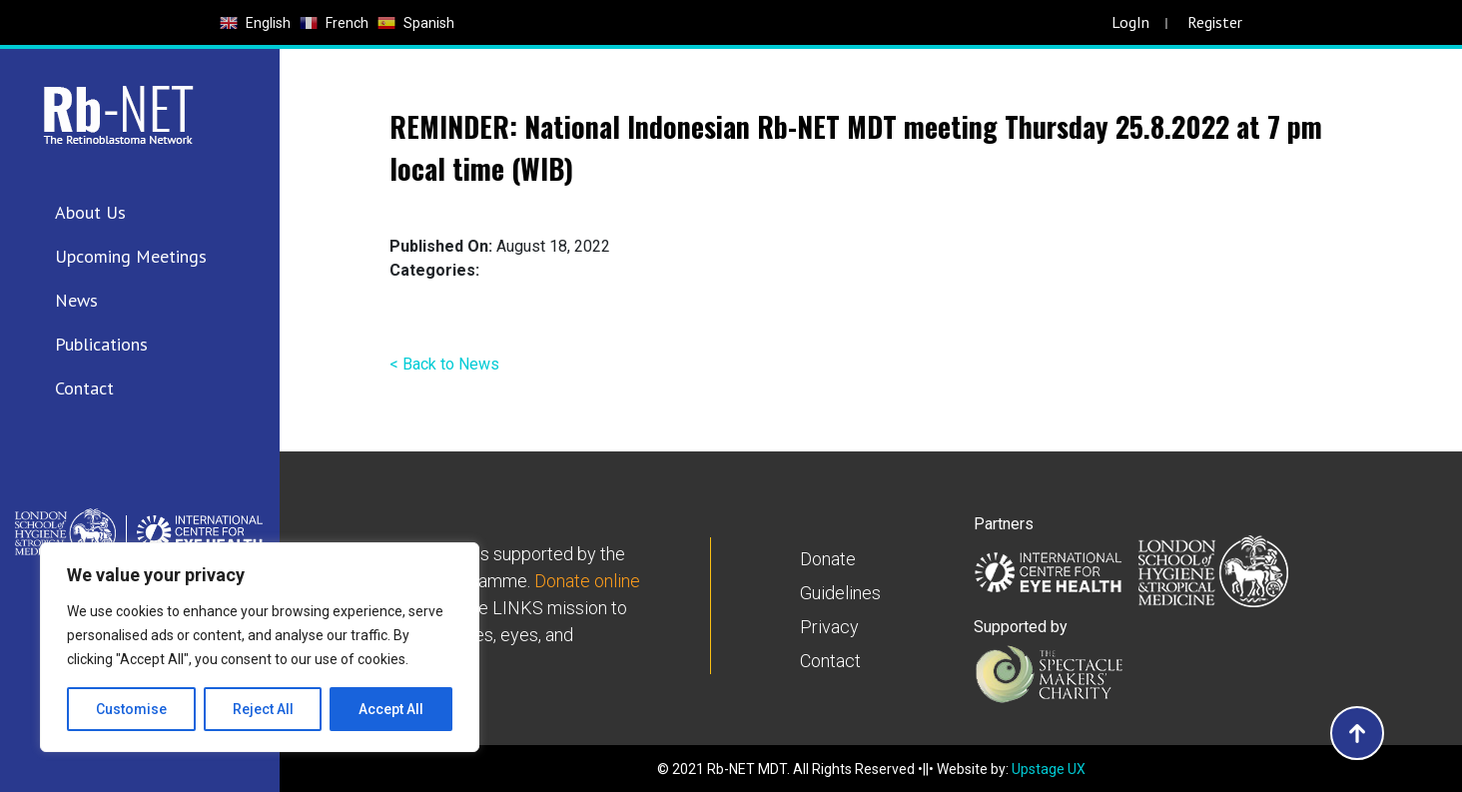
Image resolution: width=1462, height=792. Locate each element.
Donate (828, 558)
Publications (101, 344)
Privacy (829, 626)
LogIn (1130, 22)
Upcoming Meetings (131, 256)
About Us (90, 212)
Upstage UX (1049, 769)
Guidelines (840, 592)
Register (1214, 22)
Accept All (391, 709)
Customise (131, 709)
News (76, 300)
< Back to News (444, 364)
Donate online (587, 580)
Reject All (263, 709)
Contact (84, 388)
